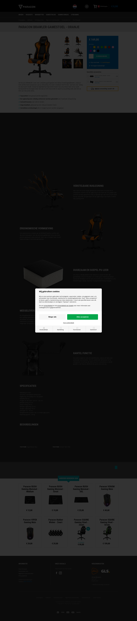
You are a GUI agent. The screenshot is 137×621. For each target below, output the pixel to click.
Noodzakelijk (44, 330)
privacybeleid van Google (65, 306)
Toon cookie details (68, 322)
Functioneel (77, 330)
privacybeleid (48, 306)
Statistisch (93, 330)
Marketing (60, 330)
